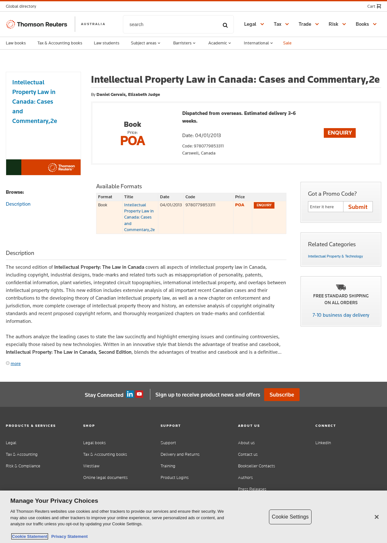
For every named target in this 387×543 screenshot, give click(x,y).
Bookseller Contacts (256, 466)
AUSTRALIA (93, 24)
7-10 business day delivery (341, 315)
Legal (11, 442)
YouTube (139, 394)
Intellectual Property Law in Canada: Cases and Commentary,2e (139, 217)
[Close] (377, 517)
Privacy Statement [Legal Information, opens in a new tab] (68, 536)
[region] (193, 517)
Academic (220, 43)
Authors (245, 477)
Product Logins (175, 477)
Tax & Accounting (22, 454)
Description (18, 204)
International (259, 43)
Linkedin (130, 394)
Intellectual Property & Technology (335, 256)
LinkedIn (323, 442)
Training (168, 466)
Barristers (185, 43)
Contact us (248, 454)
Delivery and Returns (180, 454)
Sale (287, 43)
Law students (106, 43)
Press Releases (252, 489)
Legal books (94, 442)
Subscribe (282, 394)
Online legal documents (105, 477)
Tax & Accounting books (59, 43)
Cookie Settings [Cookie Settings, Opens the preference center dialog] (290, 517)
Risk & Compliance (23, 466)
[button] (23, 6)
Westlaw (91, 466)
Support (168, 442)
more (16, 363)
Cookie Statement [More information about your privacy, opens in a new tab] (29, 536)
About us (246, 442)
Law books (16, 43)
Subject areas (146, 43)
